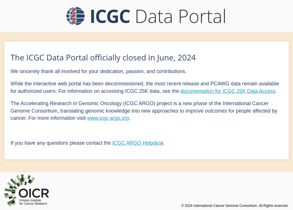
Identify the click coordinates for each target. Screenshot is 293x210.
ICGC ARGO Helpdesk (138, 143)
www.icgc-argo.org (108, 118)
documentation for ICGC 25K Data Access (227, 91)
